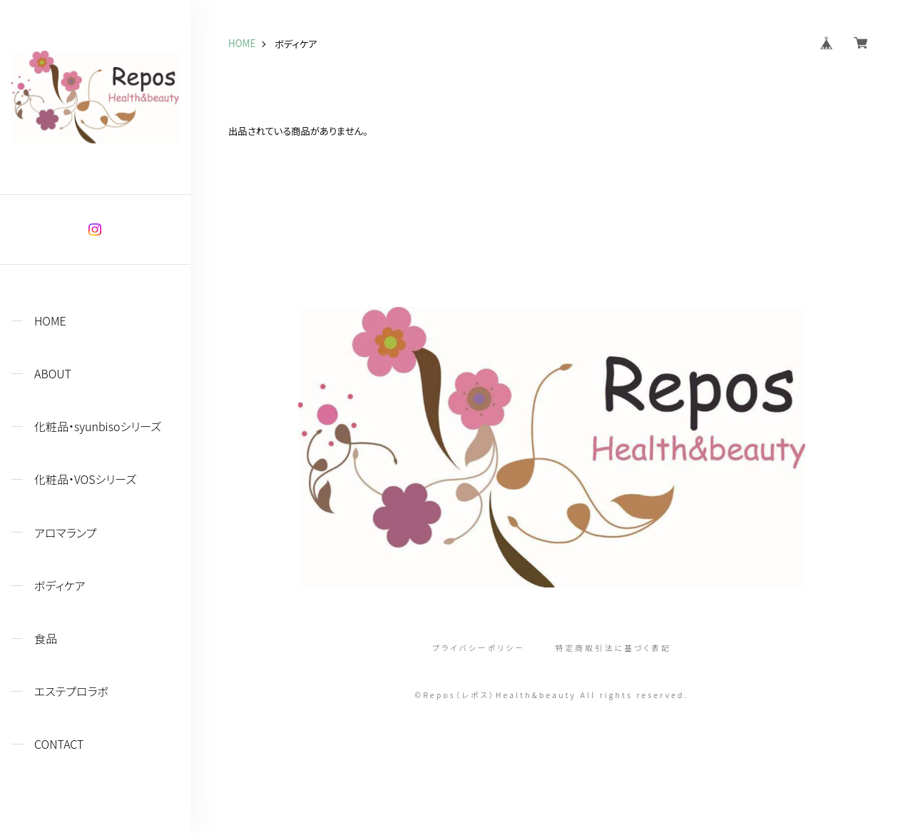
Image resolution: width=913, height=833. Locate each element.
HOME (50, 320)
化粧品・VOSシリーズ (85, 479)
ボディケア (60, 585)
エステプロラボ (71, 691)
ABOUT (52, 373)
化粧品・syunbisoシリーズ (97, 426)
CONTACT (58, 744)
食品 (45, 638)
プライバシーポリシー (478, 648)
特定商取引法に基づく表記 (613, 648)
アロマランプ (65, 532)
